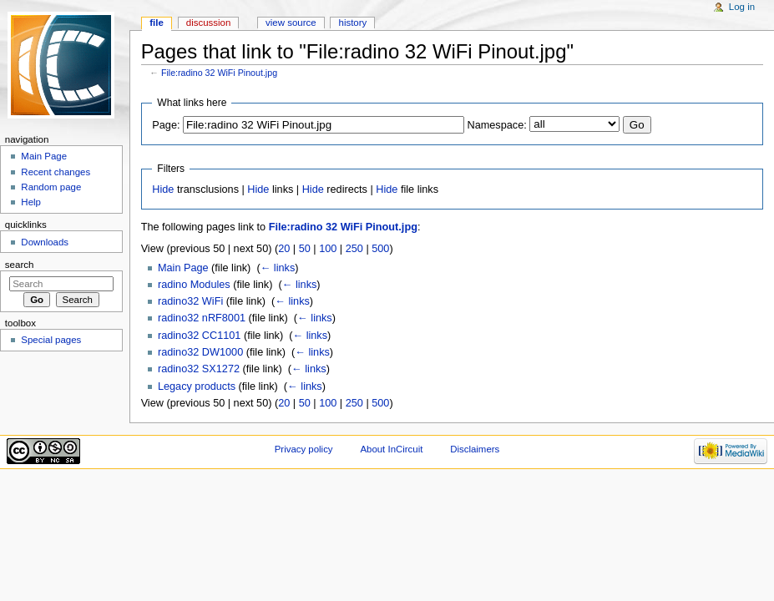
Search (19, 265)
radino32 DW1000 (200, 352)
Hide (163, 189)
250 (354, 249)
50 (305, 249)
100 (327, 249)
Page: (166, 125)
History (353, 23)
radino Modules (194, 284)
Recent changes (55, 172)
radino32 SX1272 (199, 369)
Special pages (51, 340)
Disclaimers (474, 449)
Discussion (208, 23)
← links (278, 268)
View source (291, 23)
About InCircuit (391, 449)
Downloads (44, 242)
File (156, 23)
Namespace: (497, 125)
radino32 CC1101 (199, 335)
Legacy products (196, 386)
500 (380, 249)
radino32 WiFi (190, 301)
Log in (742, 7)
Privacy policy (304, 449)
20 (284, 249)
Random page (51, 187)
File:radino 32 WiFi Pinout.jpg (219, 73)
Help (31, 202)
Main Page (183, 268)
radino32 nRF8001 (201, 318)
